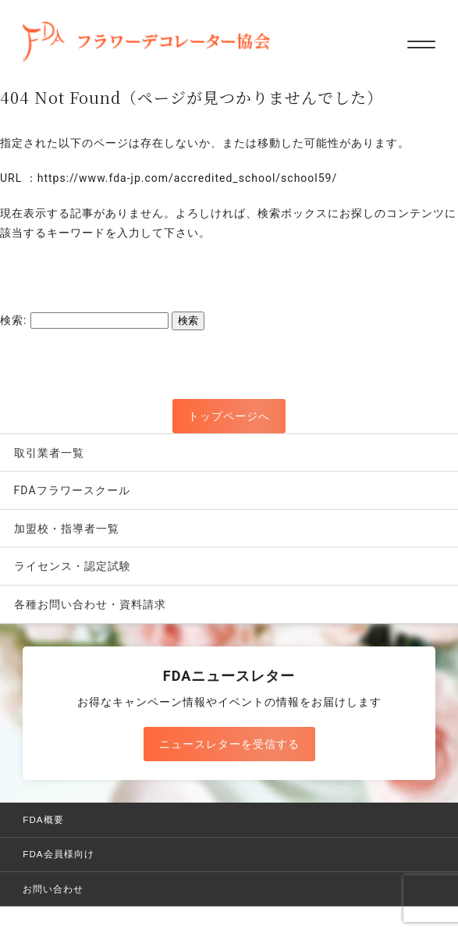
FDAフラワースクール (72, 490)
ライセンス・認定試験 (72, 566)
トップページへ (229, 416)
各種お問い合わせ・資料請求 (90, 604)
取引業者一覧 (49, 453)
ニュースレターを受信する (229, 744)
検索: (13, 320)
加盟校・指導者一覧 (66, 528)
